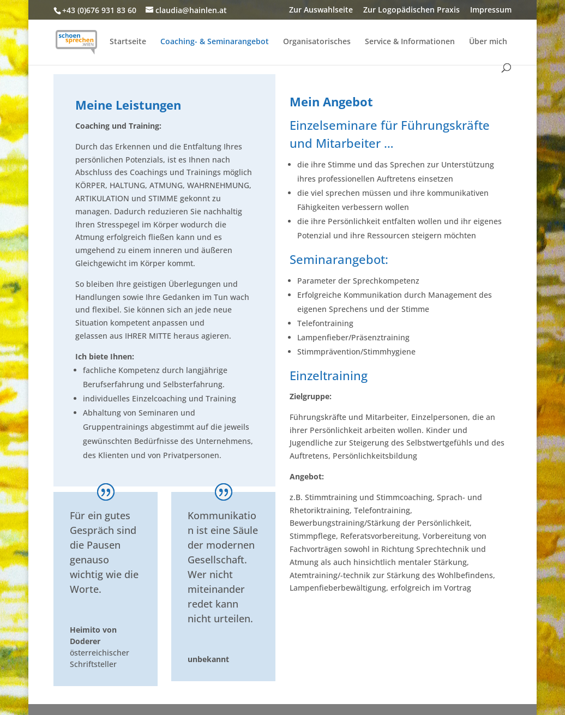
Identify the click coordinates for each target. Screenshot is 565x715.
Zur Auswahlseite (321, 10)
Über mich (488, 42)
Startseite (128, 42)
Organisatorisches (317, 42)
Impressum (491, 10)
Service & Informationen (410, 42)
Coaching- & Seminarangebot (214, 42)
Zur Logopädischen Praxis (411, 10)
